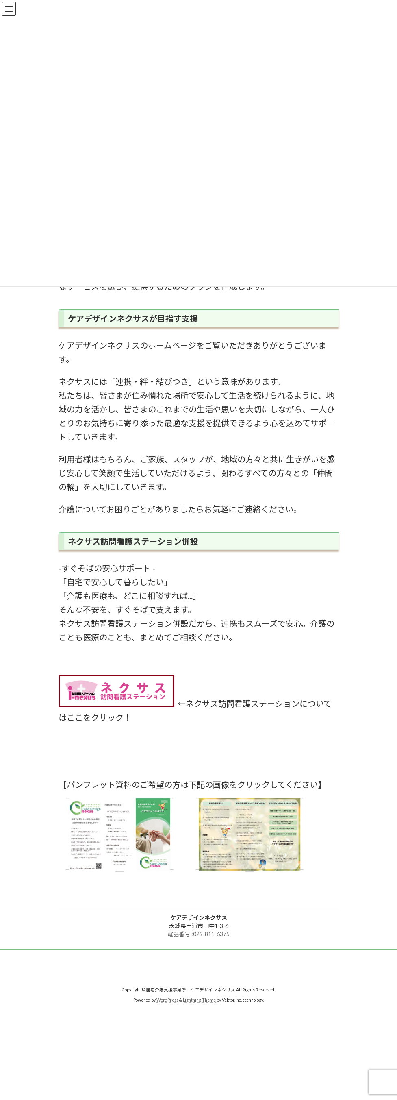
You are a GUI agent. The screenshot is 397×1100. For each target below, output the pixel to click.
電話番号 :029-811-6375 (198, 933)
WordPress (167, 999)
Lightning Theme (199, 999)
